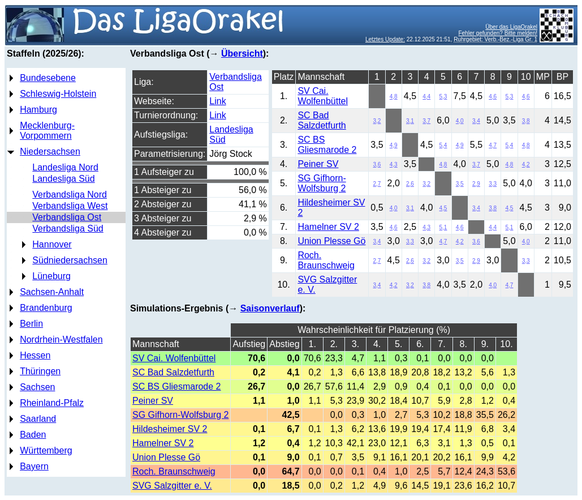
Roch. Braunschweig (326, 260)
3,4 (476, 121)
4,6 (493, 96)
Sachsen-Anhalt (52, 292)
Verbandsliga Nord (69, 194)
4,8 (394, 96)
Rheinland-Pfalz (52, 403)
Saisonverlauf (270, 308)
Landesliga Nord (65, 167)
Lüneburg (51, 276)
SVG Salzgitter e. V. (172, 485)
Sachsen (37, 387)
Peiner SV (318, 164)
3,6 (377, 164)
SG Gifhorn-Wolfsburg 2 (322, 183)
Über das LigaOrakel (511, 27)
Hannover (51, 244)
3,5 (460, 184)
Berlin (31, 323)
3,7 (426, 121)
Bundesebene (48, 78)
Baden (33, 434)
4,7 (493, 145)
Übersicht (242, 53)
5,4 (443, 145)
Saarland (38, 419)
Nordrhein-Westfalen (61, 339)
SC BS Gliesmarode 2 (327, 145)
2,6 (410, 184)
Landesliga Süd (63, 178)
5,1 (443, 227)
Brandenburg (46, 308)
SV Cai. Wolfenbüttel (323, 96)
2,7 (377, 184)
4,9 (394, 145)
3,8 (526, 121)
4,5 (443, 208)
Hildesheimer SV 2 (170, 429)
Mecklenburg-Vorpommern (47, 130)
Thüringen (40, 371)
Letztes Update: (385, 39)
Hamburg (38, 109)
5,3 (443, 96)
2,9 (476, 184)
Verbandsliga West (69, 206)
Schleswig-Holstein (58, 94)
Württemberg (46, 450)
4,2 (526, 164)
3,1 (410, 121)
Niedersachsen (50, 151)
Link (217, 101)
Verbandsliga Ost (66, 217)
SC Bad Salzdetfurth (322, 120)
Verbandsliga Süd (67, 228)
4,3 (394, 164)
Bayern (34, 466)
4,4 (426, 96)
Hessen (35, 355)
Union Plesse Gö (331, 241)
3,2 (377, 121)
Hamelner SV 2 (328, 227)
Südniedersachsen (69, 260)
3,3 (493, 184)
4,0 (460, 121)
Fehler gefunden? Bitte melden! (497, 33)
